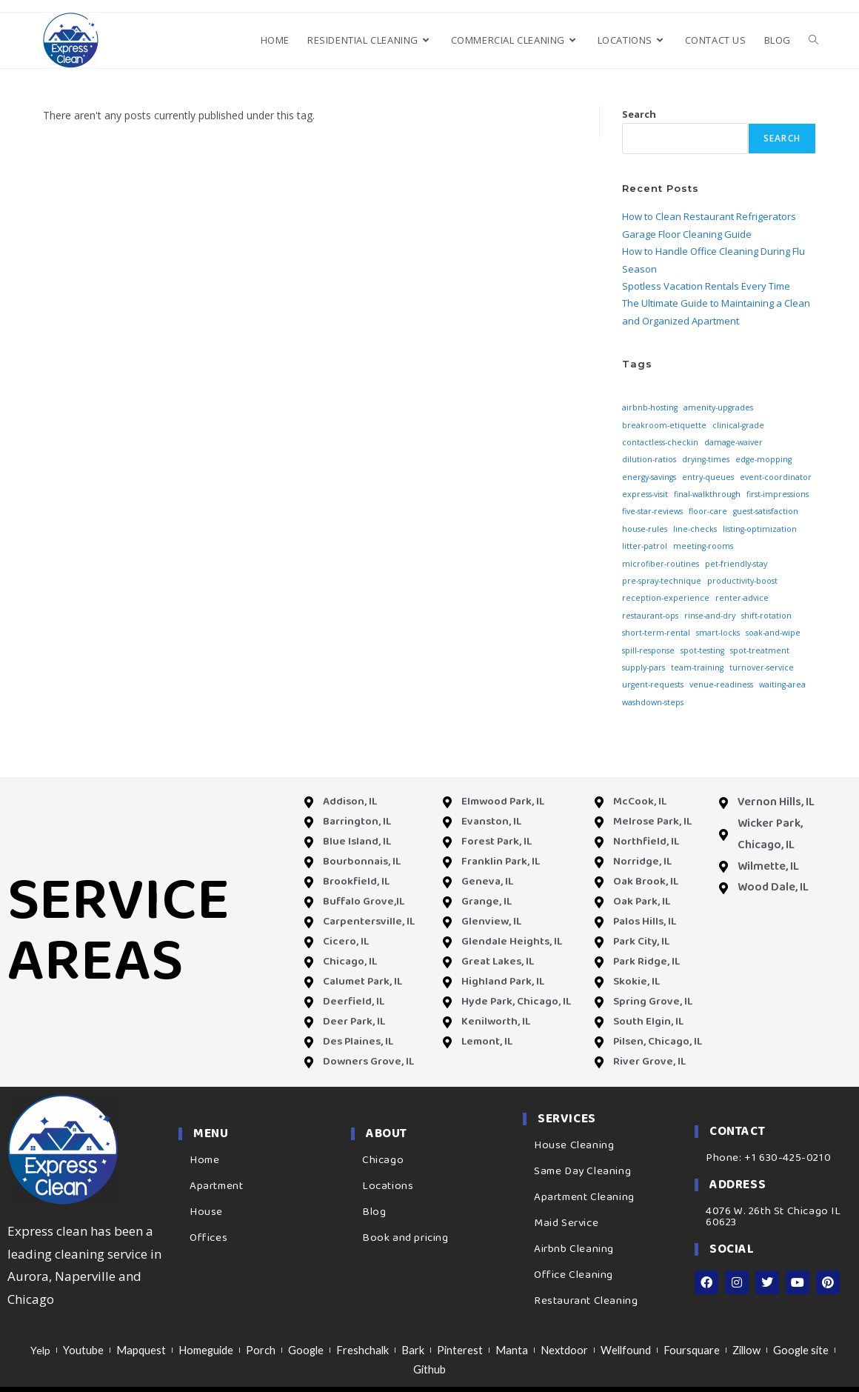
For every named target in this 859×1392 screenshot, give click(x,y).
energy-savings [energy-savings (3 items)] (649, 477)
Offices (208, 1238)
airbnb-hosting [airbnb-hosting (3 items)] (650, 407)
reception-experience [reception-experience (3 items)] (665, 598)
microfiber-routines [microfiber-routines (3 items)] (660, 564)
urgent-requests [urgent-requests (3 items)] (652, 684)
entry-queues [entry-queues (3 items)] (708, 477)
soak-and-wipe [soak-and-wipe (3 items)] (773, 632)
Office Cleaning (573, 1275)
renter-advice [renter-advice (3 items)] (742, 598)
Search (639, 114)
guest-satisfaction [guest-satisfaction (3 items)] (765, 511)
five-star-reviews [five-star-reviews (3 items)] (652, 511)
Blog (374, 1212)
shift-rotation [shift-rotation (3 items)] (766, 615)
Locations (387, 1186)
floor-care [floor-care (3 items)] (708, 511)
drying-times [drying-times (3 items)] (705, 459)
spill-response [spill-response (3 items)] (648, 650)
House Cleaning (574, 1145)
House (206, 1212)
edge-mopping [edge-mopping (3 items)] (763, 459)
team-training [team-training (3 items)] (697, 667)
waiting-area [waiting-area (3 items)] (782, 684)
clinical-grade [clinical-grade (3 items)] (738, 425)
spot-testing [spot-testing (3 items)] (702, 650)
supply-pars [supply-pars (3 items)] (643, 667)
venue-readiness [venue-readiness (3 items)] (721, 684)
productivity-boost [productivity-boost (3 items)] (742, 581)
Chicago (383, 1160)
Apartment (216, 1186)
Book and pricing (405, 1238)
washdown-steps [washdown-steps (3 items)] (652, 702)
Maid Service (566, 1223)
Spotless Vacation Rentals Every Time (706, 286)
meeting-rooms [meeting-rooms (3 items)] (703, 546)
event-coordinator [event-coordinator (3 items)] (776, 477)
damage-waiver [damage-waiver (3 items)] (733, 442)
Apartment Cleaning (584, 1197)
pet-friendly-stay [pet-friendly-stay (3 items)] (736, 564)
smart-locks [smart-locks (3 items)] (718, 632)
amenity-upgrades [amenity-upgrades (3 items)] (718, 407)
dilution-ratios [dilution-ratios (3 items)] (649, 459)
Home (204, 1160)
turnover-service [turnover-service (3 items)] (761, 667)
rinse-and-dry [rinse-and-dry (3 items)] (709, 615)
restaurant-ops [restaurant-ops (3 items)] (650, 615)
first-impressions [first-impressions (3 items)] (777, 494)
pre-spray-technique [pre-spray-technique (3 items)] (661, 581)
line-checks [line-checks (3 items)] (695, 529)
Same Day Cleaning (582, 1171)
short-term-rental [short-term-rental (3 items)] (656, 632)
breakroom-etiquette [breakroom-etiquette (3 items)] (664, 425)
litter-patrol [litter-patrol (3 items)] (644, 546)
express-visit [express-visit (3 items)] (645, 494)
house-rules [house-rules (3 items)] (644, 529)
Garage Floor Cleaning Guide (687, 234)
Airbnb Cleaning (574, 1249)
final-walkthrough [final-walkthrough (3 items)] (707, 494)
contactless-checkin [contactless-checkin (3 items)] (660, 442)
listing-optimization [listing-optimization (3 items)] (760, 529)
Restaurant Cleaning (586, 1301)
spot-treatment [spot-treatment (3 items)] (759, 650)
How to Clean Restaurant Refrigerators (709, 216)
